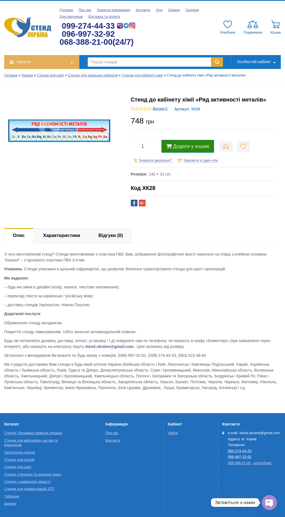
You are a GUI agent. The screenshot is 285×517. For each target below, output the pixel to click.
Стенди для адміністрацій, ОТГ (29, 489)
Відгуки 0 (160, 109)
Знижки (174, 10)
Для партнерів (71, 17)
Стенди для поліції (19, 460)
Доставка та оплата (104, 17)
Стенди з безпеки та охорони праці (32, 474)
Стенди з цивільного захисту (27, 482)
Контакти (143, 10)
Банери (10, 504)
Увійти (173, 433)
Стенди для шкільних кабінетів (93, 75)
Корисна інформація (113, 10)
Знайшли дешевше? (155, 160)
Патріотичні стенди (19, 452)
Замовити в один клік (200, 160)
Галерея (192, 10)
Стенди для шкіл (50, 75)
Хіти (159, 10)
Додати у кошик (187, 146)
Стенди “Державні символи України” (33, 433)
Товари (27, 75)
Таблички (11, 496)
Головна (66, 10)
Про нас (85, 10)
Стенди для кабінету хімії (142, 75)
